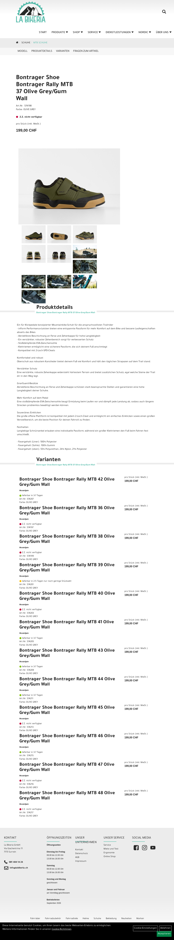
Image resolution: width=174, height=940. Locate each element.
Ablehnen (165, 928)
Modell (23, 51)
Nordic (144, 32)
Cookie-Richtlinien (61, 929)
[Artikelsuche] (164, 13)
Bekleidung (111, 918)
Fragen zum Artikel (86, 51)
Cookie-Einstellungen (145, 928)
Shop (78, 32)
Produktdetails (41, 51)
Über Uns (164, 32)
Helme (86, 918)
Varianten (62, 51)
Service (94, 32)
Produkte (60, 32)
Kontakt (79, 850)
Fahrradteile (72, 918)
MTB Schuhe (40, 43)
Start (43, 32)
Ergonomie (109, 853)
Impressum (80, 861)
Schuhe (25, 43)
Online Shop (110, 856)
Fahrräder (35, 918)
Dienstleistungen (120, 32)
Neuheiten (126, 918)
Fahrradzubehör (53, 918)
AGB (77, 857)
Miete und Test (111, 849)
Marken (140, 918)
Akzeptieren (164, 934)
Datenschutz (81, 853)
